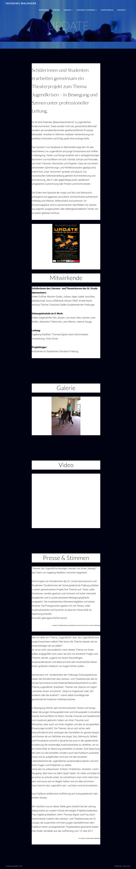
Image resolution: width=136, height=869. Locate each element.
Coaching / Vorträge (86, 10)
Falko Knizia (126, 866)
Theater (68, 10)
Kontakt (121, 10)
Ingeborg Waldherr (21, 3)
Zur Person (44, 10)
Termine (56, 10)
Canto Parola (107, 10)
